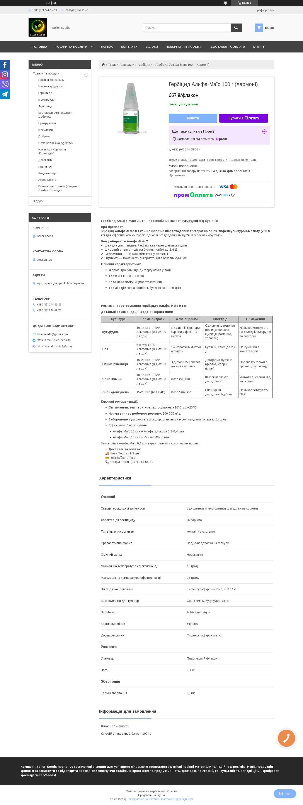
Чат (285, 794)
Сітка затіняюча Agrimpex (55, 143)
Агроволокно (47, 179)
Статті (258, 46)
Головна (39, 46)
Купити (193, 118)
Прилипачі (45, 166)
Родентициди (47, 173)
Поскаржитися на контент (142, 799)
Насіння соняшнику (51, 79)
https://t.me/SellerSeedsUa (54, 340)
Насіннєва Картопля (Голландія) (52, 151)
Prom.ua (172, 791)
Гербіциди (145, 64)
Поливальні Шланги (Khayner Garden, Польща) (57, 188)
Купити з (243, 118)
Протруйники (47, 123)
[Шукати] (236, 28)
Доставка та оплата (227, 46)
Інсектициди (46, 99)
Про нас (106, 46)
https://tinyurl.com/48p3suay (55, 346)
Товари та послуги (71, 46)
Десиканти (45, 160)
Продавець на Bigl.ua (151, 795)
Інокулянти (45, 130)
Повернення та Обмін (184, 46)
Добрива (44, 136)
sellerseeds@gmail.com (52, 334)
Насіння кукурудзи (50, 86)
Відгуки (151, 46)
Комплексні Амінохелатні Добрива (55, 114)
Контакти (129, 46)
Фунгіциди (45, 106)
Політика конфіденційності (176, 799)
